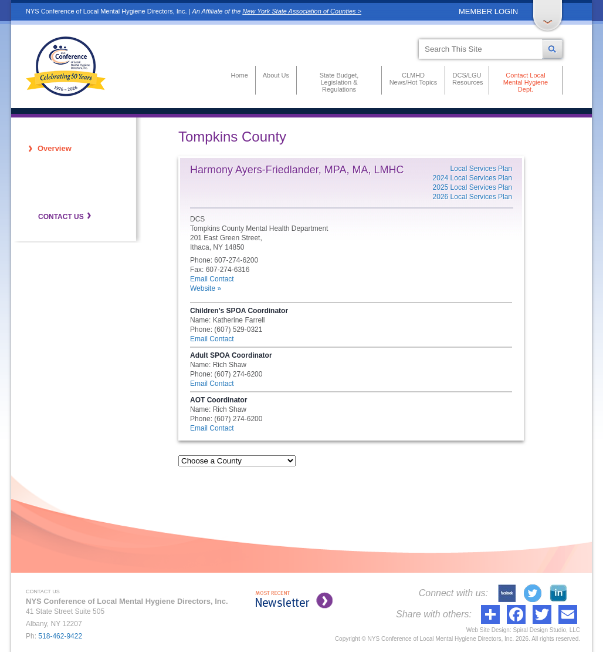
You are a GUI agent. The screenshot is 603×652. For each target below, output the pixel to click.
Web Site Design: (488, 630)
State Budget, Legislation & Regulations (339, 82)
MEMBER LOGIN (488, 11)
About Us (276, 75)
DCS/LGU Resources (467, 79)
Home (239, 75)
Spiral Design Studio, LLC (546, 630)
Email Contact (212, 279)
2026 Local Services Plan (472, 197)
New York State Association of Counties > (301, 11)
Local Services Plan (481, 168)
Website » (205, 288)
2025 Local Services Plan (472, 187)
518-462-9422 (60, 636)
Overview (55, 148)
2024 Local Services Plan (472, 178)
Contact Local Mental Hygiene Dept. (525, 82)
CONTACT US (61, 217)
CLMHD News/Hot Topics (413, 79)
